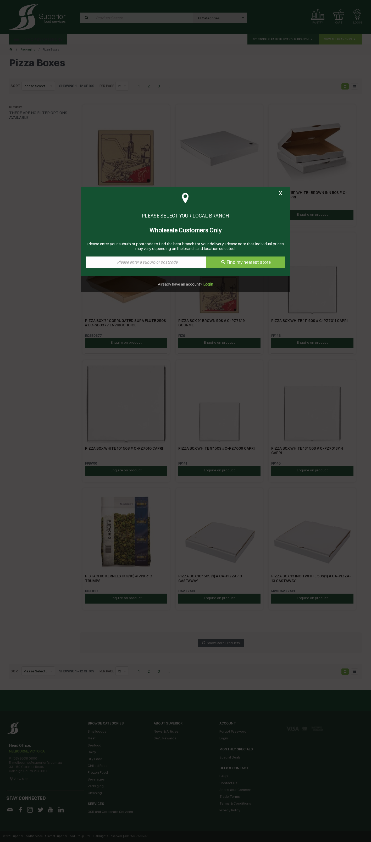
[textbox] (146, 262)
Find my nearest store (249, 262)
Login (207, 284)
